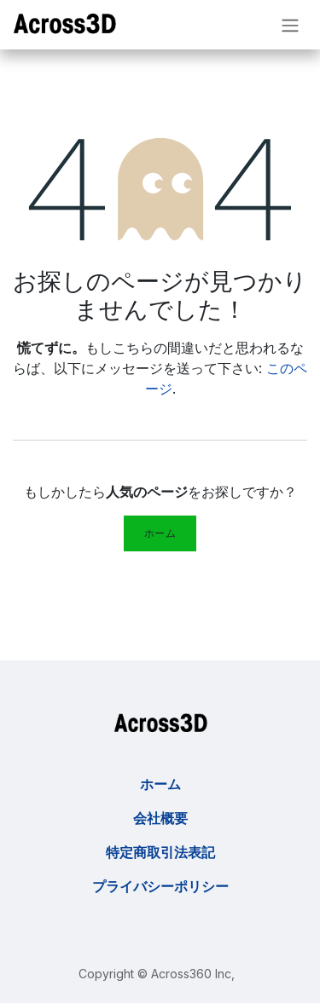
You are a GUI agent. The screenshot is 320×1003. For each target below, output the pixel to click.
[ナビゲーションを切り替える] (290, 25)
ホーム (160, 533)
